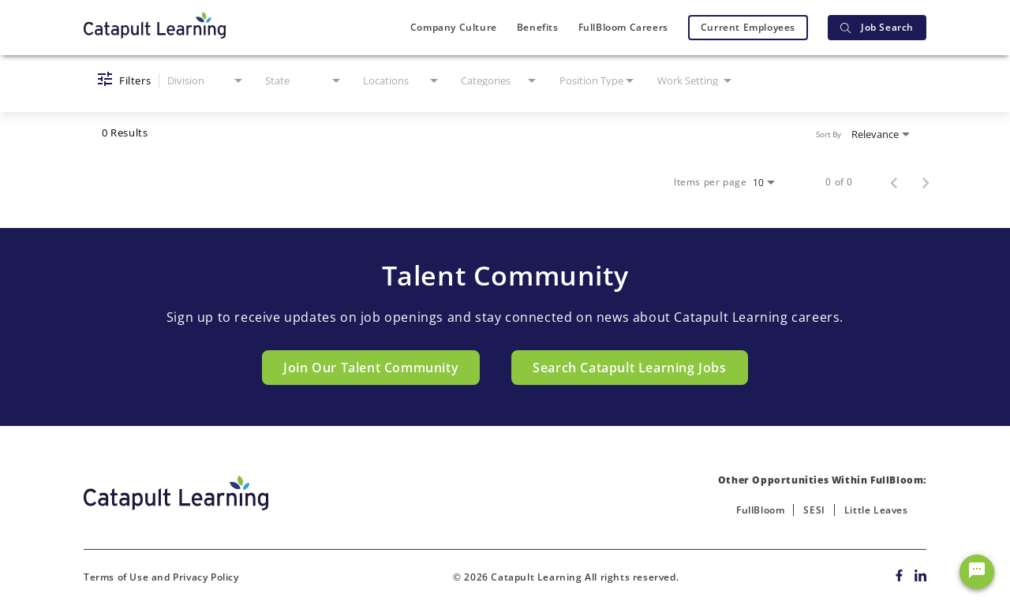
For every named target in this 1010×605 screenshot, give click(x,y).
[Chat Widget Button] (977, 572)
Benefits (538, 27)
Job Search (877, 27)
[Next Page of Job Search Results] (925, 182)
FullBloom (760, 510)
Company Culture (453, 27)
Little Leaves (876, 510)
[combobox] (206, 81)
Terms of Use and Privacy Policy (161, 577)
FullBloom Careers (623, 27)
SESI (814, 510)
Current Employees (748, 27)
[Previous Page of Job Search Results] (894, 182)
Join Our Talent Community (370, 367)
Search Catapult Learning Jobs (629, 367)
